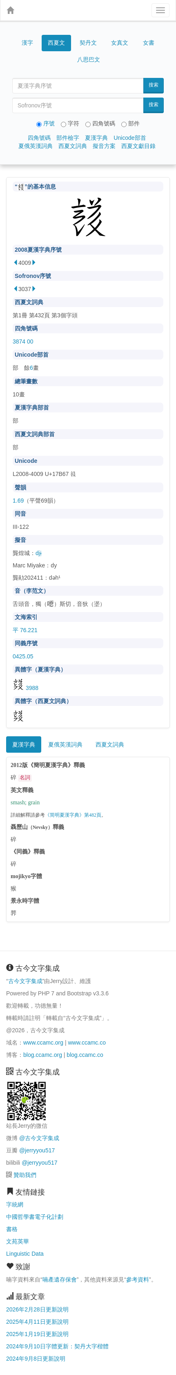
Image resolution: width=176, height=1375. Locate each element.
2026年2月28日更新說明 (37, 1309)
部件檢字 (67, 137)
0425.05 (23, 656)
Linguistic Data (25, 1253)
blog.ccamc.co (85, 1055)
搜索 (153, 85)
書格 (12, 1229)
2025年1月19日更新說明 (37, 1334)
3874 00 (23, 341)
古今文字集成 (25, 981)
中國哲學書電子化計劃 (34, 1216)
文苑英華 (17, 1241)
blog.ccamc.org (42, 1055)
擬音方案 (104, 146)
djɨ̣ (39, 553)
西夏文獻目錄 (138, 146)
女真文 (119, 42)
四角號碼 (39, 137)
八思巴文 (88, 59)
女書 (148, 42)
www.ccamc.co (87, 1042)
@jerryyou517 (37, 1150)
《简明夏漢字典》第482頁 (73, 815)
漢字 (27, 42)
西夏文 (56, 43)
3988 (25, 688)
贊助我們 (24, 1175)
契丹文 (88, 42)
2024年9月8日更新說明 (35, 1358)
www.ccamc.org (43, 1042)
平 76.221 (25, 630)
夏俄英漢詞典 (35, 146)
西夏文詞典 (72, 146)
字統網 (14, 1204)
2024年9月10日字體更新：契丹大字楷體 (57, 1346)
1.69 (18, 500)
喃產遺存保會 (59, 1279)
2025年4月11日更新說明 (37, 1321)
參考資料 (137, 1279)
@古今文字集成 (39, 1138)
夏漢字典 (96, 137)
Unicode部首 (130, 137)
